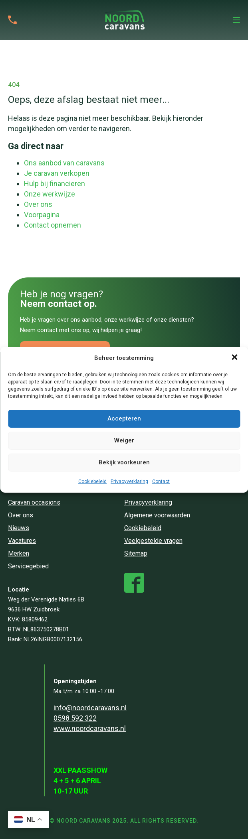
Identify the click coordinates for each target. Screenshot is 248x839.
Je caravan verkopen (56, 173)
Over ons (38, 204)
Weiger (124, 440)
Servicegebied (28, 566)
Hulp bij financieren (54, 183)
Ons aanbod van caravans (64, 163)
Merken (18, 553)
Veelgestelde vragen (153, 540)
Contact (161, 481)
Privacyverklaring (129, 481)
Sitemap (135, 553)
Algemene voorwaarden (157, 515)
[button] (235, 358)
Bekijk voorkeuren (124, 462)
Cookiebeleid (92, 481)
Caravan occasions (34, 502)
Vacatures (22, 540)
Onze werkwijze (49, 194)
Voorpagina (42, 214)
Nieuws (18, 528)
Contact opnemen (52, 225)
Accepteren (124, 418)
